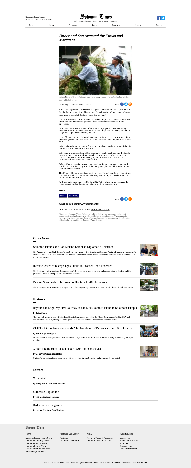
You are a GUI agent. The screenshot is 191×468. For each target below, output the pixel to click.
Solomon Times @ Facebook (99, 438)
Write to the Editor (129, 440)
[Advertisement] (60, 6)
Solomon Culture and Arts (37, 448)
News (51, 25)
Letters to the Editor (69, 440)
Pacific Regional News (35, 451)
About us (124, 443)
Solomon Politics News (36, 443)
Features (116, 25)
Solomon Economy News (37, 440)
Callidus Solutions (139, 462)
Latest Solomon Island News (38, 438)
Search (159, 25)
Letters (138, 25)
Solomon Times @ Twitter (98, 440)
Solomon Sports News (35, 446)
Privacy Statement (128, 448)
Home (31, 25)
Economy (73, 25)
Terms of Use (126, 446)
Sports (94, 25)
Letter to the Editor (100, 209)
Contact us (125, 438)
